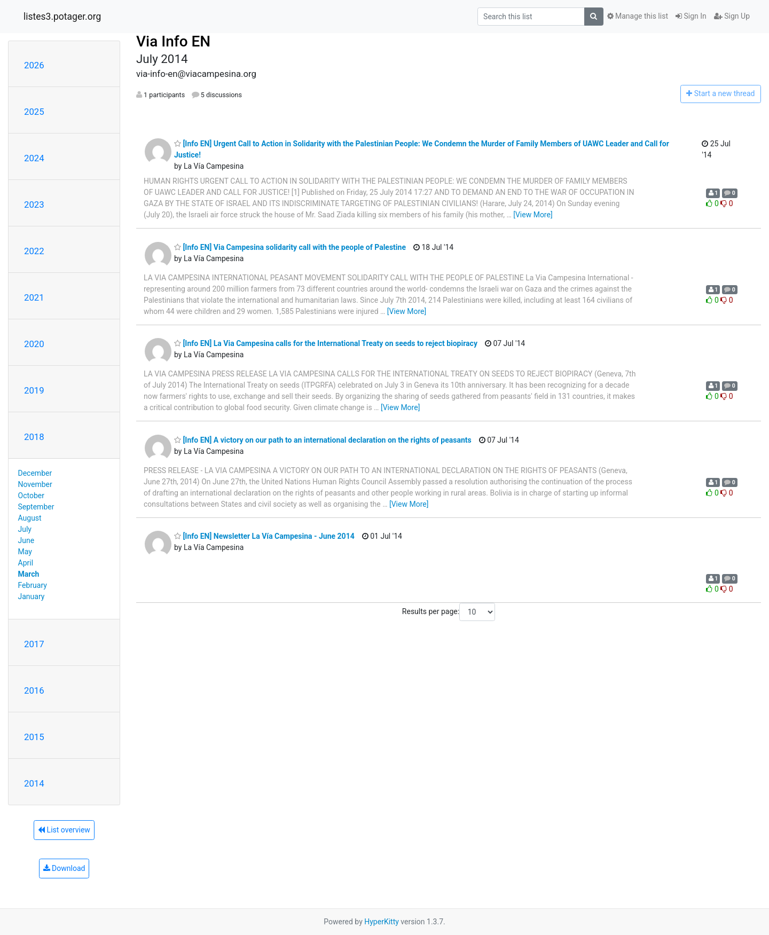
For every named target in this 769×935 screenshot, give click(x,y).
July (25, 529)
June (26, 540)
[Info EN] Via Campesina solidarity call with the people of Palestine (290, 247)
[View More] (532, 214)
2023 (34, 204)
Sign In (691, 16)
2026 (34, 65)
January (31, 596)
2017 (34, 644)
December (35, 473)
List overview (64, 830)
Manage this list (637, 16)
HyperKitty (381, 921)
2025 (34, 111)
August (30, 518)
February (32, 585)
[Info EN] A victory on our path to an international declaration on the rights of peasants (323, 440)
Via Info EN (173, 41)
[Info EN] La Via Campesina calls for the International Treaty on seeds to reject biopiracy (325, 343)
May (25, 551)
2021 (34, 297)
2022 (34, 251)
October (31, 495)
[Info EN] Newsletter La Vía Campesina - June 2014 (264, 536)
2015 (34, 737)
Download (64, 868)
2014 (34, 783)
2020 (34, 344)
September (36, 506)
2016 (34, 690)
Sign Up (732, 16)
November (35, 484)
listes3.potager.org (62, 16)
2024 (34, 158)
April (26, 563)
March (29, 574)
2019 (34, 390)
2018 (34, 436)
